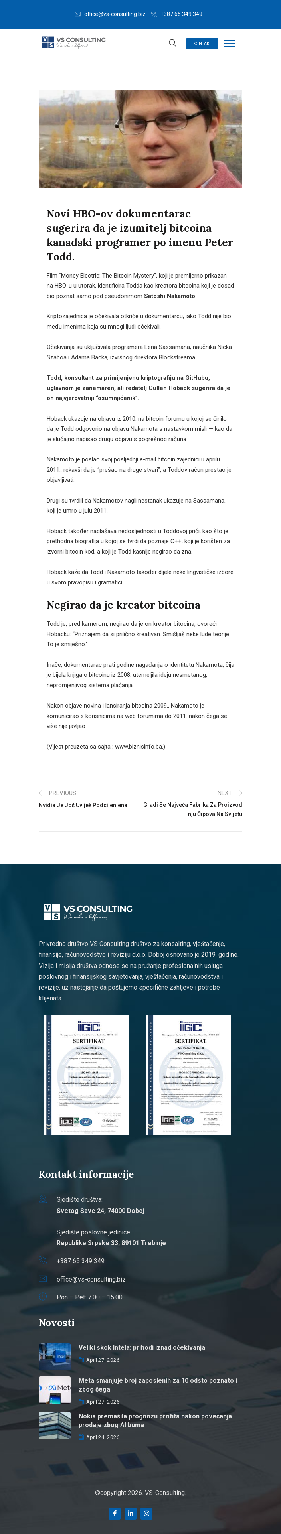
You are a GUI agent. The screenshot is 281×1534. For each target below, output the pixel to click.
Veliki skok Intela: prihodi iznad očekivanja (142, 1347)
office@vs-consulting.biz (115, 14)
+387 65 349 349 (181, 14)
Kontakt (202, 43)
